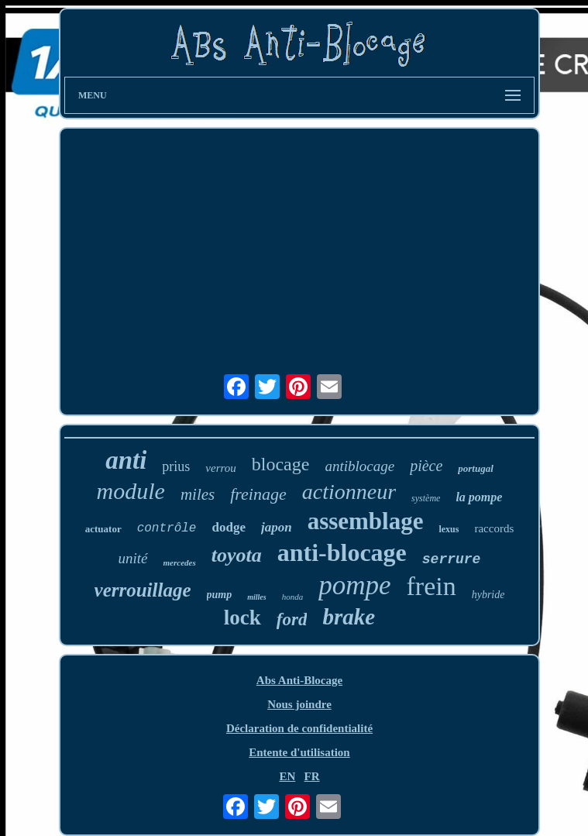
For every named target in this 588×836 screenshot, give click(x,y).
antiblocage (359, 466)
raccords (494, 528)
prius (176, 466)
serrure (451, 559)
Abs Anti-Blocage (299, 680)
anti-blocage (342, 552)
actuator (103, 529)
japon (276, 527)
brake (348, 616)
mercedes (179, 562)
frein (431, 586)
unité (133, 558)
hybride (488, 594)
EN (287, 776)
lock (242, 617)
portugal (475, 468)
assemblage (366, 521)
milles (256, 597)
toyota (236, 555)
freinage (258, 494)
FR (312, 776)
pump (219, 594)
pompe (354, 585)
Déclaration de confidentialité (299, 728)
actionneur (349, 492)
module (131, 491)
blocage (281, 464)
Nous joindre (299, 704)
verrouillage (143, 590)
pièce (426, 465)
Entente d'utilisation (299, 752)
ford (292, 619)
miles (198, 494)
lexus (448, 529)
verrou (220, 468)
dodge (228, 527)
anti (125, 460)
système (425, 498)
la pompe (479, 497)
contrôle (167, 528)
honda (293, 596)
